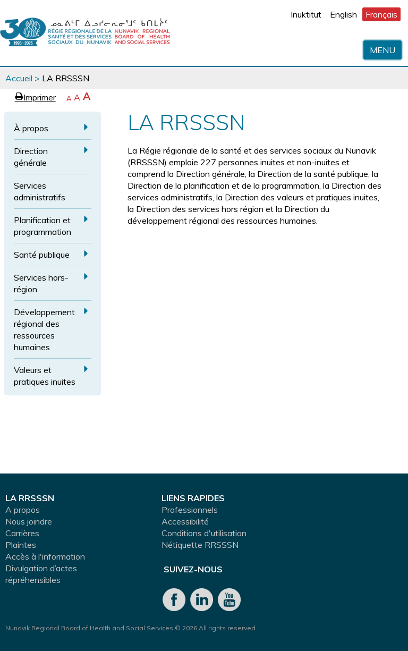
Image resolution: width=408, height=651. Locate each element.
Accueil (18, 78)
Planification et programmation (42, 226)
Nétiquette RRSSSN (200, 544)
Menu (382, 50)
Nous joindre (28, 521)
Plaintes (20, 544)
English (343, 14)
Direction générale (31, 157)
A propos (22, 509)
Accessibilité (185, 521)
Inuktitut (306, 14)
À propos (31, 128)
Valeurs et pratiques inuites (44, 376)
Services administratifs (39, 191)
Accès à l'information (45, 556)
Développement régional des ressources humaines (44, 329)
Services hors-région (41, 283)
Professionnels (190, 509)
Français (381, 14)
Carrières (22, 533)
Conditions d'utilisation (204, 533)
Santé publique (42, 254)
